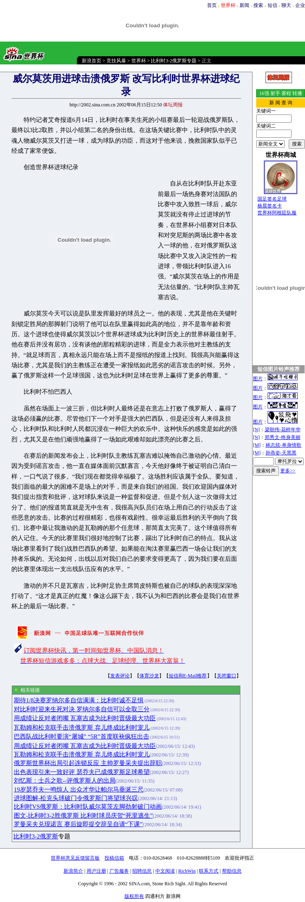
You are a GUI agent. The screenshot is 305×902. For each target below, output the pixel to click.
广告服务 (119, 871)
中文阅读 (165, 871)
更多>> (288, 471)
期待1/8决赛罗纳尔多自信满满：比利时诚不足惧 (79, 700)
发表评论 (120, 676)
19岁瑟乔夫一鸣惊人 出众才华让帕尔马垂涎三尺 (79, 789)
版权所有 (134, 896)
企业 (300, 5)
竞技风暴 (116, 61)
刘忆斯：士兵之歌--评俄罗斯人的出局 (64, 780)
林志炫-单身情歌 (283, 445)
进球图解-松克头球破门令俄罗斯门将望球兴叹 (76, 798)
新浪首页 (91, 61)
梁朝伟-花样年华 (283, 429)
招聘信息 (142, 871)
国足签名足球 (272, 199)
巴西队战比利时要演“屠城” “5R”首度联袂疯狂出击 (81, 736)
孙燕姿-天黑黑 (281, 453)
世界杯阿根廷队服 (276, 213)
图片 (258, 379)
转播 (297, 93)
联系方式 (208, 871)
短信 (272, 5)
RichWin (187, 871)
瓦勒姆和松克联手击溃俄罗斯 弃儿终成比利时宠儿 (82, 727)
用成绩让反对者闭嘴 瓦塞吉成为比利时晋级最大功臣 (85, 718)
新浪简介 (73, 871)
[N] (256, 429)
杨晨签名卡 (269, 206)
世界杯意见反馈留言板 (75, 858)
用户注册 (96, 871)
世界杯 (138, 61)
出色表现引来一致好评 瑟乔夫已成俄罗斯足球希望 (82, 772)
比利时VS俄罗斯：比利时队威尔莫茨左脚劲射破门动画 (88, 806)
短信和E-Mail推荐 (188, 676)
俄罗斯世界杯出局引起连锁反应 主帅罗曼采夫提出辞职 (88, 763)
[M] (257, 445)
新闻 (244, 5)
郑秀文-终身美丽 (283, 437)
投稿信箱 (114, 858)
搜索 (258, 5)
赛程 (286, 93)
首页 (212, 5)
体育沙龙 (149, 676)
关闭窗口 (226, 676)
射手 (275, 93)
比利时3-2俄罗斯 (35, 836)
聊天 (286, 5)
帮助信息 (232, 871)
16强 (264, 93)
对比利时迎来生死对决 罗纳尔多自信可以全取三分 (82, 709)
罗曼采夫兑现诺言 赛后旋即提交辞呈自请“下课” (78, 824)
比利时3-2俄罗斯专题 (173, 61)
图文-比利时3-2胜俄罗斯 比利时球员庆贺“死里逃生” (83, 815)
